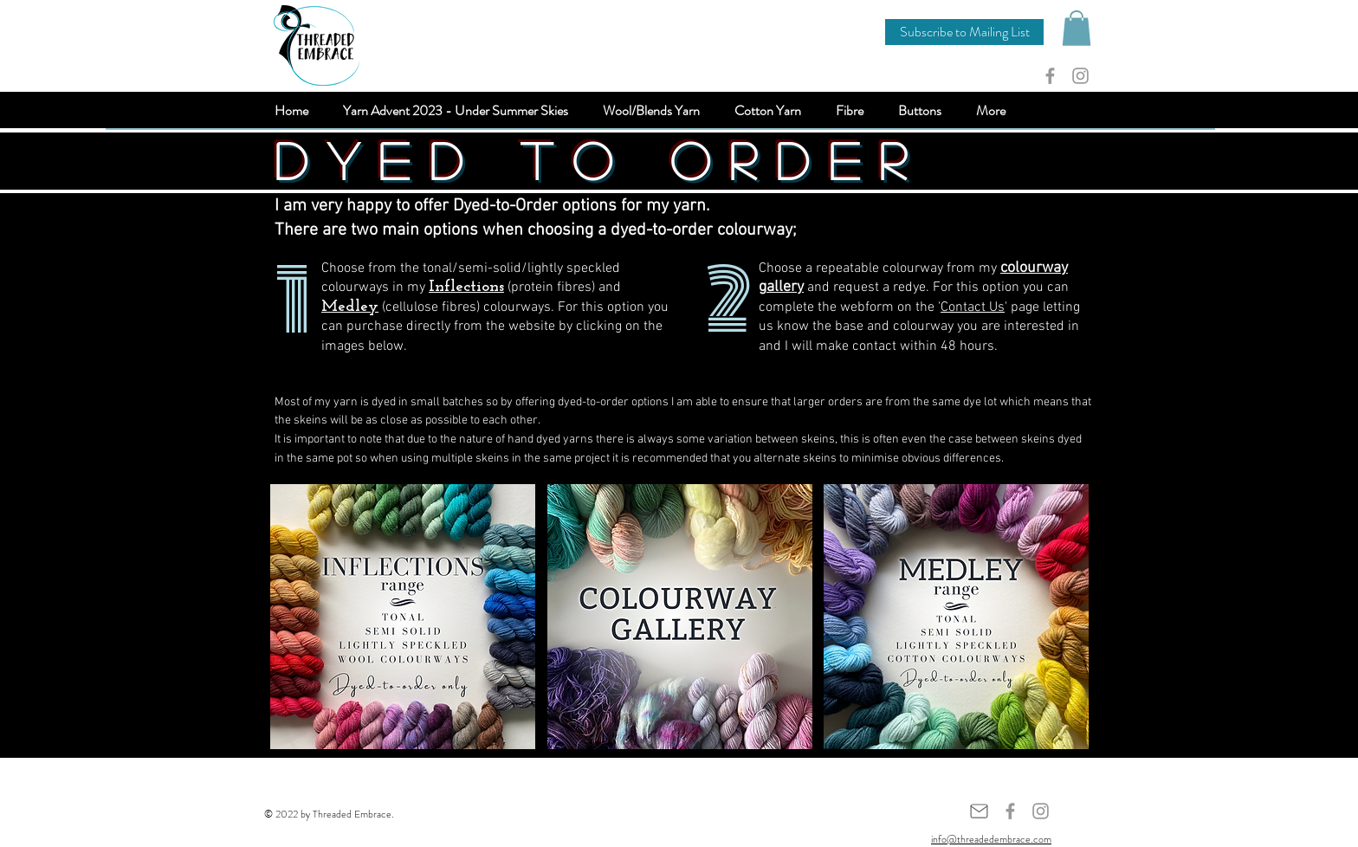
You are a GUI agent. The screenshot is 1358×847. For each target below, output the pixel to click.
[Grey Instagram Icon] (1080, 76)
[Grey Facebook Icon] (1050, 76)
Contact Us (973, 307)
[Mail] (979, 811)
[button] (964, 32)
